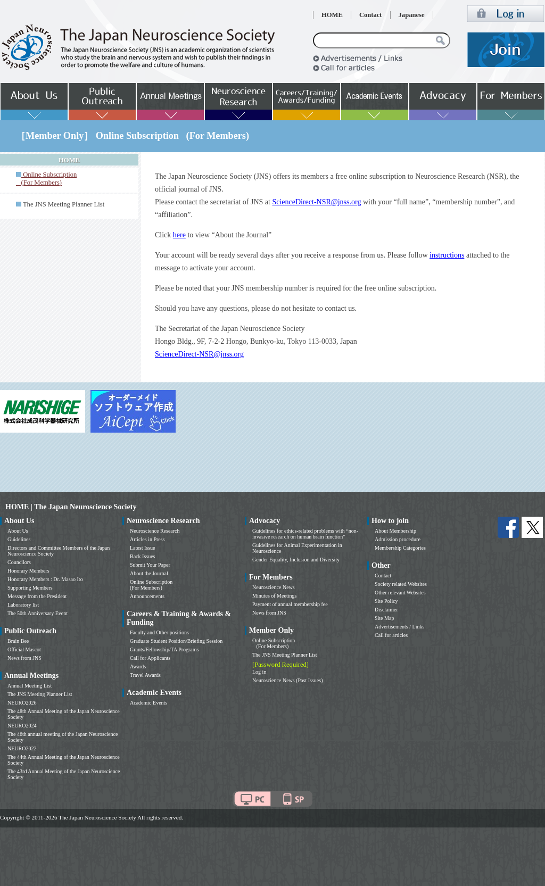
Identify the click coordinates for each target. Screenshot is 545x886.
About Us (17, 531)
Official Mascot (24, 649)
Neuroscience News (273, 587)
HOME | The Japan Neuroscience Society (70, 507)
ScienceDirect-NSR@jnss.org (316, 202)
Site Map (384, 618)
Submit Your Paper (150, 565)
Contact (370, 15)
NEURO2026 (21, 703)
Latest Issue (142, 548)
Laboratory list (23, 605)
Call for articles (391, 635)
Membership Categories (400, 548)
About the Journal (149, 573)
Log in (259, 672)
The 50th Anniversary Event (37, 613)
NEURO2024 (21, 725)
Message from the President (37, 596)
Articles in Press (147, 539)
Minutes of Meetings (274, 596)
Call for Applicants (150, 658)
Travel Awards (145, 675)
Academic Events (148, 703)
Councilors (19, 562)
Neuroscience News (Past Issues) (287, 680)
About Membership (395, 531)
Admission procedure (397, 539)
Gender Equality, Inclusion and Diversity (296, 559)
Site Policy (386, 601)
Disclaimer (386, 609)
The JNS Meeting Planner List (63, 204)
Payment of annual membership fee (290, 604)
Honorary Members (28, 571)
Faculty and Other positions (159, 632)
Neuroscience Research (155, 531)
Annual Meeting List (29, 686)
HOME (332, 15)
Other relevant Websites (400, 592)
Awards (138, 666)
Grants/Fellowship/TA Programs (164, 649)
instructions (447, 255)
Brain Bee (18, 641)
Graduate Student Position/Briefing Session (176, 641)
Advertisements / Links (399, 627)
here (179, 235)
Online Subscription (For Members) (151, 585)
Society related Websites (401, 584)
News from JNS (24, 658)
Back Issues (142, 556)
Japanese (412, 15)
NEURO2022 (21, 748)
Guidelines (18, 539)
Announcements (147, 596)
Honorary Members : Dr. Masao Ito (45, 579)
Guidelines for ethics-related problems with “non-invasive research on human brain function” (305, 534)
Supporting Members (30, 588)
